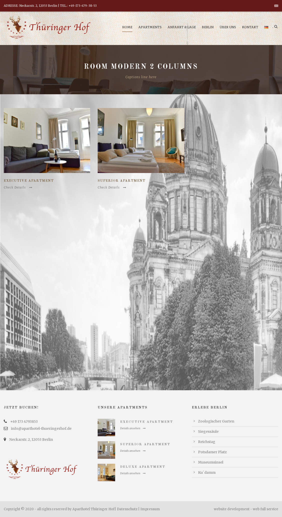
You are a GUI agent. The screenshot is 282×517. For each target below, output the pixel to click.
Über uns (228, 27)
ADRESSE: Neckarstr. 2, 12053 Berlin (30, 6)
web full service (265, 509)
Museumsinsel (210, 462)
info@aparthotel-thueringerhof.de (41, 428)
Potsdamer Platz (212, 452)
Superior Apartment (121, 180)
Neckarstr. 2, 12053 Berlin (31, 439)
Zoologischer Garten (216, 421)
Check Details (18, 187)
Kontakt (250, 27)
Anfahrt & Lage (182, 27)
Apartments (150, 27)
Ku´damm (207, 472)
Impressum (150, 509)
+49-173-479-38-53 (82, 6)
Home (127, 27)
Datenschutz (127, 509)
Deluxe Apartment (142, 466)
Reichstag (206, 442)
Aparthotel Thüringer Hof (93, 509)
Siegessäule (208, 431)
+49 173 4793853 (24, 421)
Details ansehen (133, 428)
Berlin (208, 27)
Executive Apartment (29, 180)
